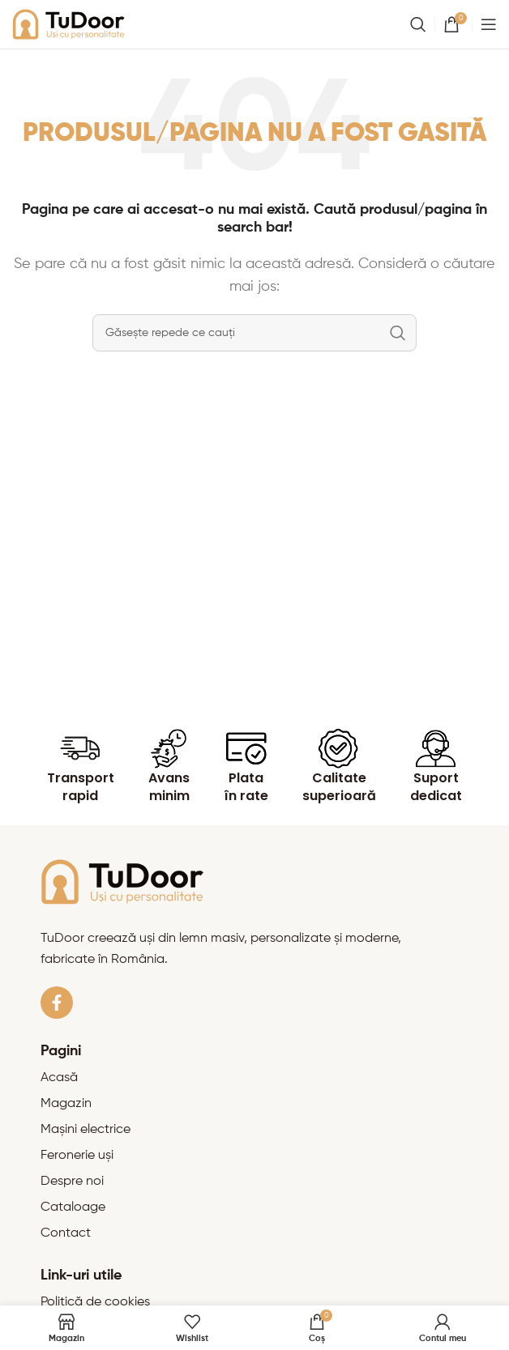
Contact (66, 1233)
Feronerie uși (77, 1155)
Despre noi (72, 1181)
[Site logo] (69, 24)
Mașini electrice (85, 1129)
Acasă (59, 1077)
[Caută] (418, 24)
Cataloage (73, 1207)
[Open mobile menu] (489, 24)
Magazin (66, 1103)
